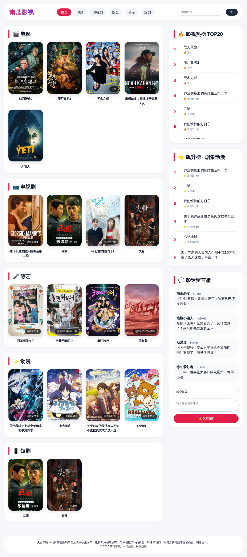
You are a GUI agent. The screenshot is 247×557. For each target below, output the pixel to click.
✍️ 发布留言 (206, 418)
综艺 (115, 12)
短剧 (147, 12)
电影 (80, 12)
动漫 (131, 12)
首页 (64, 12)
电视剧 (98, 12)
